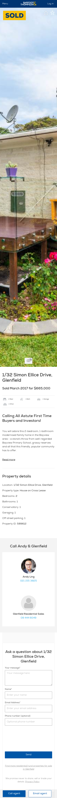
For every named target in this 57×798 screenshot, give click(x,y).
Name (8, 689)
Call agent (14, 793)
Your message (12, 668)
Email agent (40, 793)
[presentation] (28, 739)
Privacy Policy (32, 782)
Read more (8, 460)
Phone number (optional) (17, 716)
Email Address (12, 703)
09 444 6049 (28, 618)
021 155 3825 (28, 581)
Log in (50, 4)
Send (28, 755)
